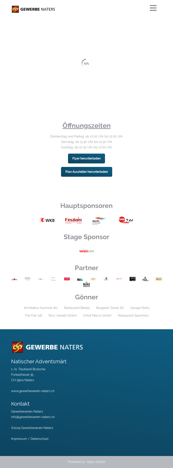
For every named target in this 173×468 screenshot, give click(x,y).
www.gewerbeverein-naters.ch (32, 391)
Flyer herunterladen (86, 158)
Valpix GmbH (95, 462)
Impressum (19, 439)
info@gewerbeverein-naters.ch (33, 417)
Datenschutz (40, 439)
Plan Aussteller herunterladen (86, 171)
